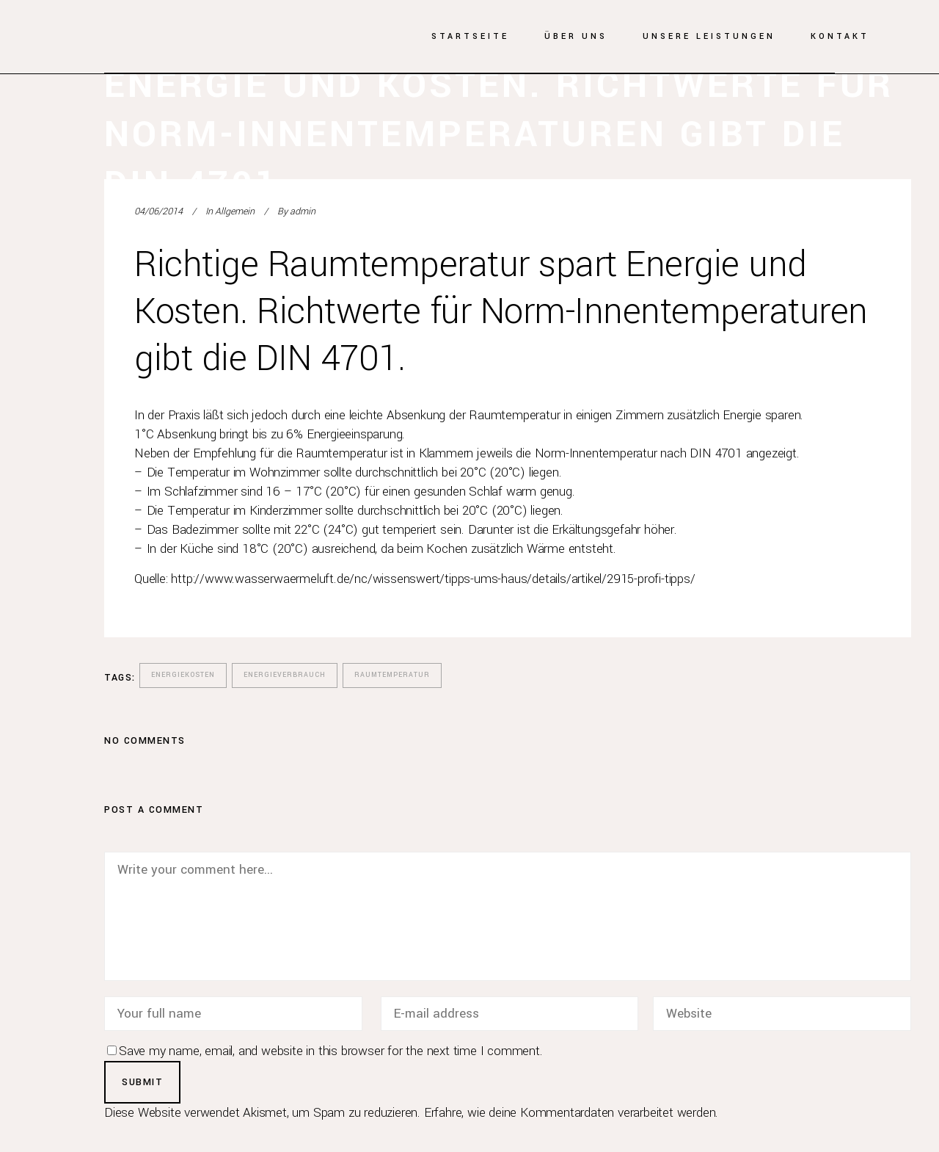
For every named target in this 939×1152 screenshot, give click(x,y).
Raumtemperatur (392, 675)
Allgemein (235, 211)
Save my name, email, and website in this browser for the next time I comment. (331, 1051)
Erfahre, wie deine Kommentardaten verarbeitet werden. (571, 1113)
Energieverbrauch (285, 675)
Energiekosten (183, 675)
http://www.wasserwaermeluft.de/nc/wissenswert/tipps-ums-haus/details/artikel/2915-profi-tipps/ (433, 579)
